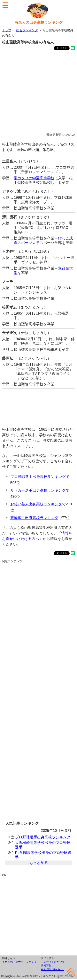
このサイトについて (53, 961)
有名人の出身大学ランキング (19, 961)
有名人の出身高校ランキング (39, 22)
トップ (6, 30)
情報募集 (46, 965)
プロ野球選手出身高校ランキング (38, 477)
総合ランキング (27, 30)
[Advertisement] (38, 92)
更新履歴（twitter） (52, 969)
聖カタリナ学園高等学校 (34, 178)
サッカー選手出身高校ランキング (38, 490)
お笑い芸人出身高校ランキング (36, 504)
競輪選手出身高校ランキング (34, 518)
